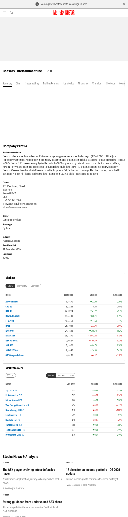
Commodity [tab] (22, 285)
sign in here (81, 4)
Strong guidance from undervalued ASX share (32, 502)
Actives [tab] (51, 375)
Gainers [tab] (61, 375)
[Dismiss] (124, 4)
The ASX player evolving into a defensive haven (29, 471)
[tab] (7, 83)
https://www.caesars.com (15, 207)
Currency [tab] (35, 285)
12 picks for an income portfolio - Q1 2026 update (93, 471)
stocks (6, 463)
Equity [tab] (10, 285)
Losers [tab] (71, 375)
